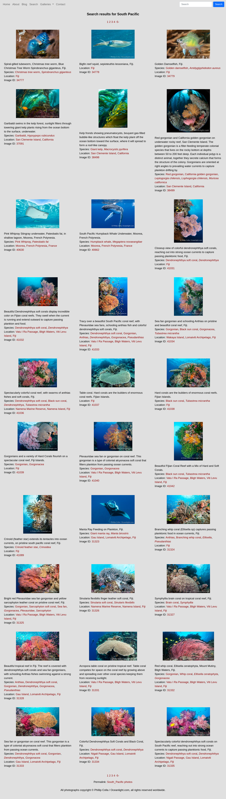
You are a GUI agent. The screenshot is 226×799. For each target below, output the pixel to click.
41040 (95, 480)
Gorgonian (130, 333)
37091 (20, 143)
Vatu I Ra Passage (27, 331)
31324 (171, 549)
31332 (171, 690)
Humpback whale (100, 241)
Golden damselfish (177, 68)
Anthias (83, 337)
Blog (24, 4)
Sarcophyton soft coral (42, 606)
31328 (20, 698)
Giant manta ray (99, 533)
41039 (20, 472)
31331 (95, 690)
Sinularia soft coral (101, 602)
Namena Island (56, 408)
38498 (95, 157)
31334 (95, 761)
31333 (20, 765)
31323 (95, 541)
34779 (171, 76)
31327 (171, 614)
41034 (171, 341)
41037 (95, 404)
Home (6, 4)
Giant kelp (96, 149)
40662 (95, 249)
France (53, 245)
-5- (117, 21)
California (48, 139)
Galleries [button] (46, 4)
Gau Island (97, 537)
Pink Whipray (23, 241)
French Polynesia (36, 245)
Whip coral (186, 674)
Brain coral (172, 602)
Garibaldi (20, 135)
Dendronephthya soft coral (181, 260)
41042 (171, 486)
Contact (60, 4)
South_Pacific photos (119, 781)
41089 (20, 555)
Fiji (17, 76)
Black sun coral (189, 329)
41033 (95, 349)
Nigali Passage (100, 753)
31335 (171, 765)
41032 (20, 339)
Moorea (20, 245)
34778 (95, 72)
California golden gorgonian (201, 174)
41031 (171, 268)
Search (33, 4)
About (15, 4)
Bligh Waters (46, 331)
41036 (20, 412)
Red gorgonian (174, 174)
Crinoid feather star (26, 547)
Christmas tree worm (27, 72)
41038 (171, 408)
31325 (20, 622)
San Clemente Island (28, 139)
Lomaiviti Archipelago (198, 337)
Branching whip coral (188, 537)
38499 (171, 190)
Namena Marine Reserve (31, 408)
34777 (20, 80)
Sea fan (62, 606)
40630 (20, 249)
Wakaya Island (175, 337)
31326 (95, 610)
